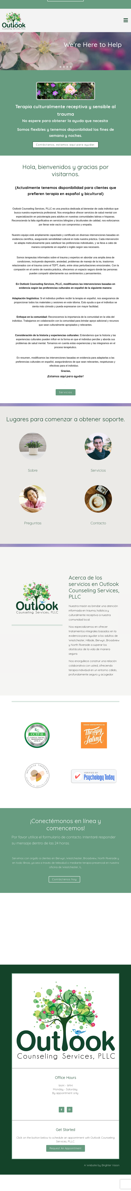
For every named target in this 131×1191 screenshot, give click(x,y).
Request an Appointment (66, 1148)
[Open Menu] (126, 20)
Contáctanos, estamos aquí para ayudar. (65, 144)
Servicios (65, 392)
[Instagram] (69, 1109)
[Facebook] (61, 1109)
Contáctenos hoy (64, 879)
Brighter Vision (110, 1165)
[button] (60, 67)
